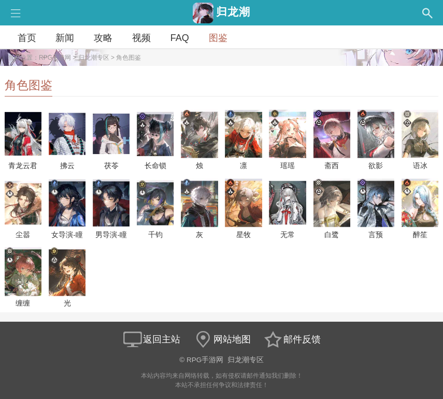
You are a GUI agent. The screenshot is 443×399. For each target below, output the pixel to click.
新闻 (64, 38)
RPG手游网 (55, 57)
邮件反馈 (292, 339)
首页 (27, 38)
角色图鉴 (128, 57)
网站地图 (222, 339)
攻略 (103, 38)
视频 (141, 38)
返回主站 (151, 339)
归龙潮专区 (93, 57)
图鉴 (218, 38)
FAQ (179, 38)
